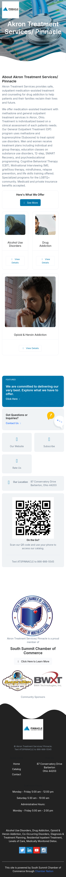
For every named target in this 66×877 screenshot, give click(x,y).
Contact (16, 774)
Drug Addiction (45, 244)
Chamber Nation (44, 871)
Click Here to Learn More (33, 661)
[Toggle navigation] (60, 10)
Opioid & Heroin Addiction (30, 334)
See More (30, 202)
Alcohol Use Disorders (15, 244)
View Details (15, 261)
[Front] (11, 9)
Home (16, 763)
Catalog (16, 769)
